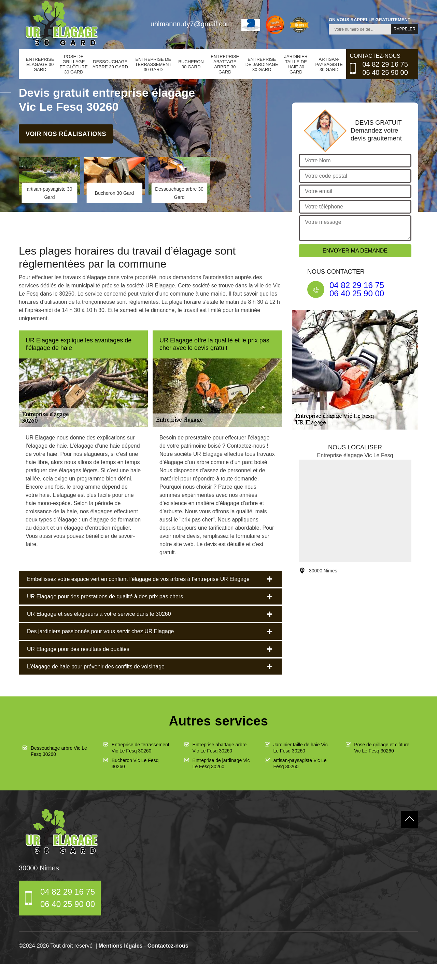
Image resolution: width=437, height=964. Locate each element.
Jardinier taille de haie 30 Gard (296, 64)
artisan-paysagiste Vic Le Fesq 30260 (299, 763)
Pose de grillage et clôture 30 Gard (74, 64)
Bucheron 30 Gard (190, 64)
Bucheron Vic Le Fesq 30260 (135, 763)
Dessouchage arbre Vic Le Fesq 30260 (59, 751)
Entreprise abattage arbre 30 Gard (225, 64)
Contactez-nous (167, 946)
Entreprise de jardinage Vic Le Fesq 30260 (221, 763)
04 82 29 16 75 (385, 64)
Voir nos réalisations (66, 133)
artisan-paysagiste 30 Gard (329, 64)
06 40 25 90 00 (385, 72)
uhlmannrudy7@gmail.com (191, 24)
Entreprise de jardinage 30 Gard (261, 64)
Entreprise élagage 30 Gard (40, 64)
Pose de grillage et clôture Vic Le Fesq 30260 (381, 747)
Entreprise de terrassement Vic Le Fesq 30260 (140, 747)
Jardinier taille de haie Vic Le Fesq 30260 (300, 747)
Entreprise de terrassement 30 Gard (153, 64)
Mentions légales (121, 946)
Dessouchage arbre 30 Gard (110, 64)
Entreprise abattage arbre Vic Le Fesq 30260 (220, 747)
